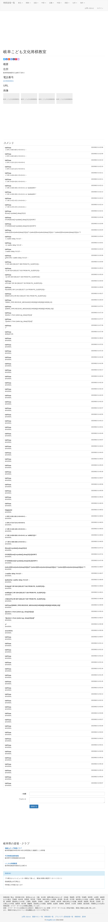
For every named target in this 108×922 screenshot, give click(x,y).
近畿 (51, 3)
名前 (24, 794)
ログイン (100, 8)
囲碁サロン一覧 (37, 916)
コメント (22, 799)
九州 (74, 3)
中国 (59, 3)
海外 (82, 3)
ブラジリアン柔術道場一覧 (64, 916)
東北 (20, 3)
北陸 (36, 3)
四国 (67, 3)
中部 (43, 3)
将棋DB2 (8, 873)
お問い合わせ (89, 8)
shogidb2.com (51, 920)
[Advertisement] (54, 28)
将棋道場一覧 (9, 3)
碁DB (84, 916)
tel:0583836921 (8, 81)
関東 (28, 3)
